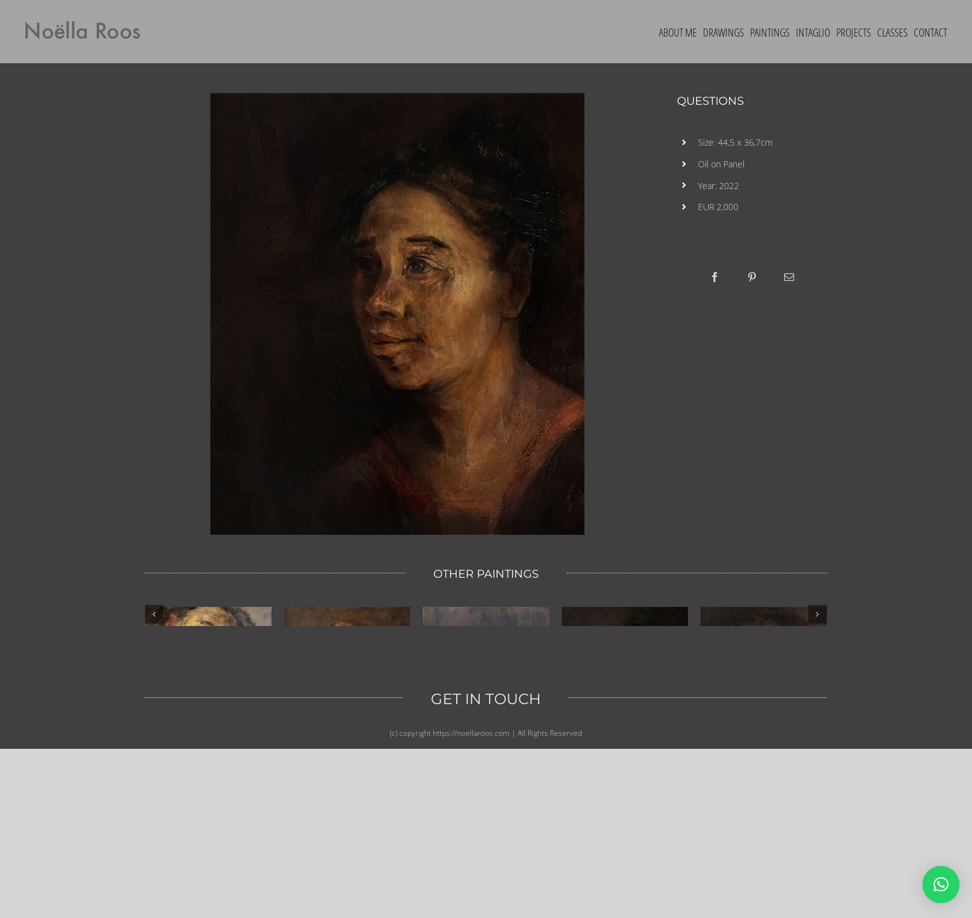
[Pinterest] (752, 277)
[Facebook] (715, 277)
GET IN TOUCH (486, 868)
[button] (941, 884)
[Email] (789, 277)
